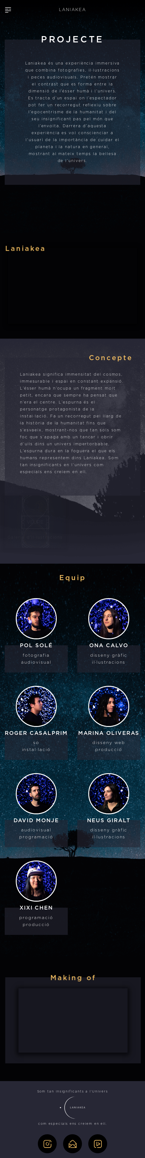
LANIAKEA (72, 10)
